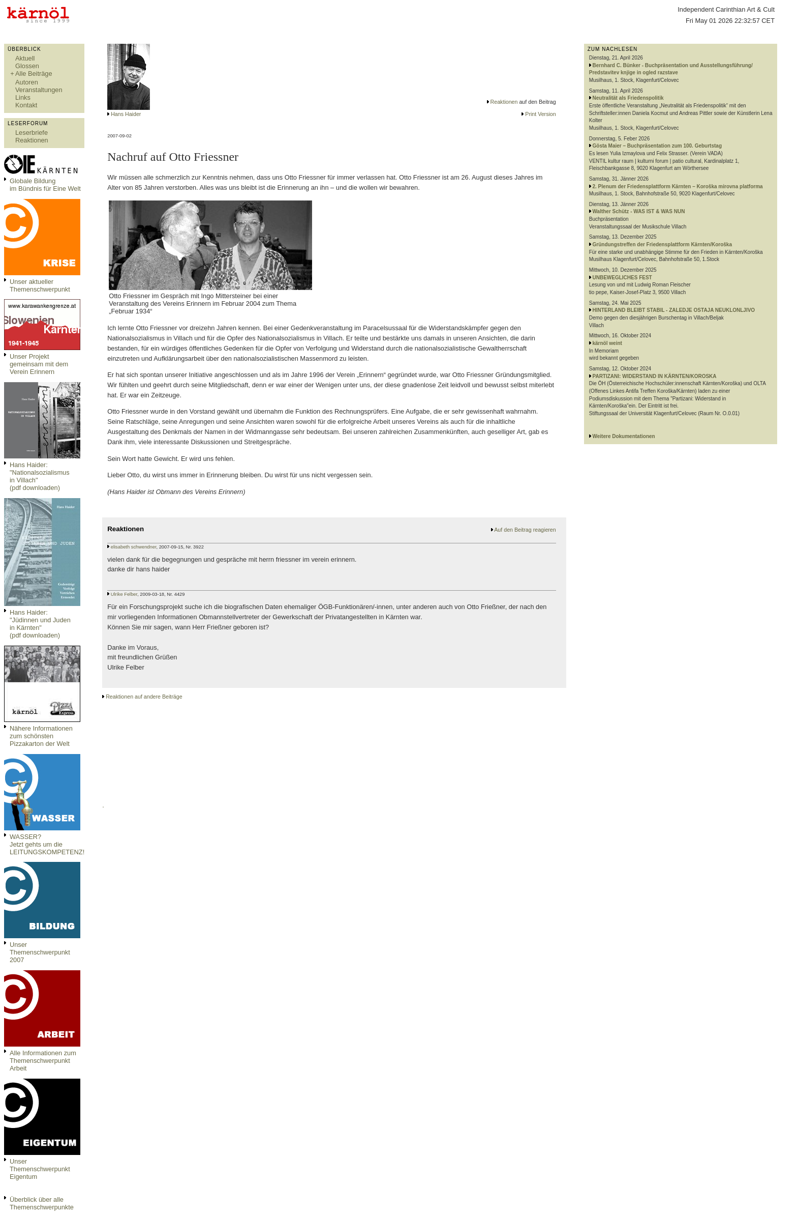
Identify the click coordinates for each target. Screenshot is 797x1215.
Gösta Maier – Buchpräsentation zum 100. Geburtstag (657, 146)
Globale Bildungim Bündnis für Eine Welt (45, 184)
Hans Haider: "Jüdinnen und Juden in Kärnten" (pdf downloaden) (40, 624)
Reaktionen (31, 140)
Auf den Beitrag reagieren (525, 530)
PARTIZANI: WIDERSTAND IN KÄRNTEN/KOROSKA (655, 376)
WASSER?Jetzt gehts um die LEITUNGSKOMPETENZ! (47, 844)
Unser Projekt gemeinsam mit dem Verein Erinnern (39, 364)
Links (22, 97)
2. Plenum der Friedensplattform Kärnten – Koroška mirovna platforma (678, 186)
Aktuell (25, 58)
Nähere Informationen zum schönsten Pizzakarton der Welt (41, 736)
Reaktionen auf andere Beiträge (144, 696)
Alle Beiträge (33, 73)
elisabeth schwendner (134, 546)
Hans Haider (126, 114)
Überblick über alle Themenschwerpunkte (42, 1203)
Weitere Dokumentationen (624, 436)
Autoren (26, 82)
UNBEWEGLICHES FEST (622, 277)
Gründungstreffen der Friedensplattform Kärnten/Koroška (662, 244)
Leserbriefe (31, 132)
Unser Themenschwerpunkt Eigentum (40, 1169)
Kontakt (26, 105)
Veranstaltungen (39, 90)
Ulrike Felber (124, 594)
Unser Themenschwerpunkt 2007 (40, 952)
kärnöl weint (607, 343)
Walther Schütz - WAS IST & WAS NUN (639, 211)
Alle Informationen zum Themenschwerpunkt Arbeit (43, 1060)
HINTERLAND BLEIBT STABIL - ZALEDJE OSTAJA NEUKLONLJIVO (674, 310)
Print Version (540, 114)
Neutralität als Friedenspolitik (628, 98)
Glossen (27, 66)
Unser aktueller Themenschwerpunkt (40, 285)
